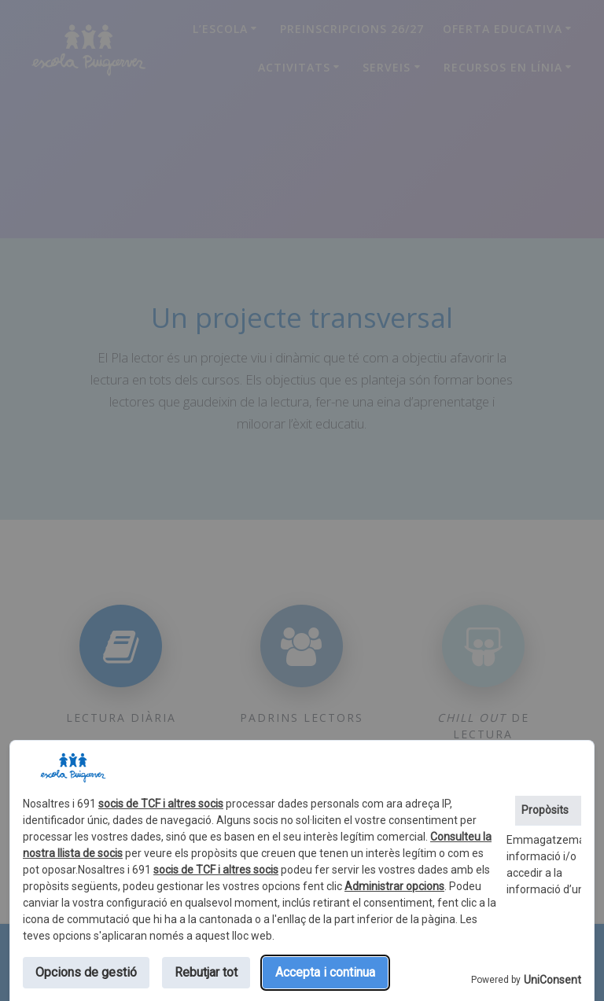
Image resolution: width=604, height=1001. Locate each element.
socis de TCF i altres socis (160, 803)
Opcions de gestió (86, 972)
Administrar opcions (394, 886)
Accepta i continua (325, 972)
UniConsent (552, 979)
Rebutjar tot (206, 972)
